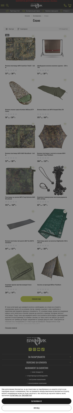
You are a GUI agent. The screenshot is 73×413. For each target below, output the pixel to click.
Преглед (36, 408)
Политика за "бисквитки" (21, 395)
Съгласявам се (36, 401)
